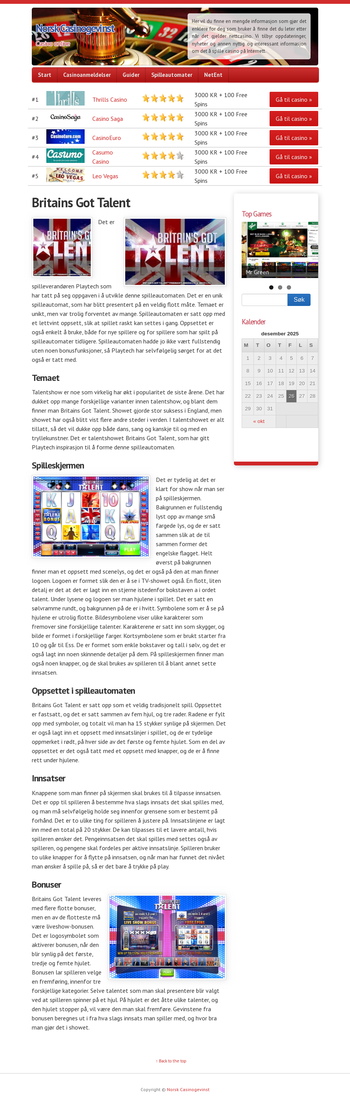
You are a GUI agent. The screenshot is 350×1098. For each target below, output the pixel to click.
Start (44, 74)
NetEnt (213, 74)
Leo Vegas (105, 176)
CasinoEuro (106, 138)
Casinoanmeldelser (87, 74)
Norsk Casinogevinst (75, 28)
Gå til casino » (294, 99)
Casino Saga (107, 118)
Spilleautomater (171, 74)
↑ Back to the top (171, 1061)
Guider (131, 74)
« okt (258, 421)
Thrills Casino (109, 99)
